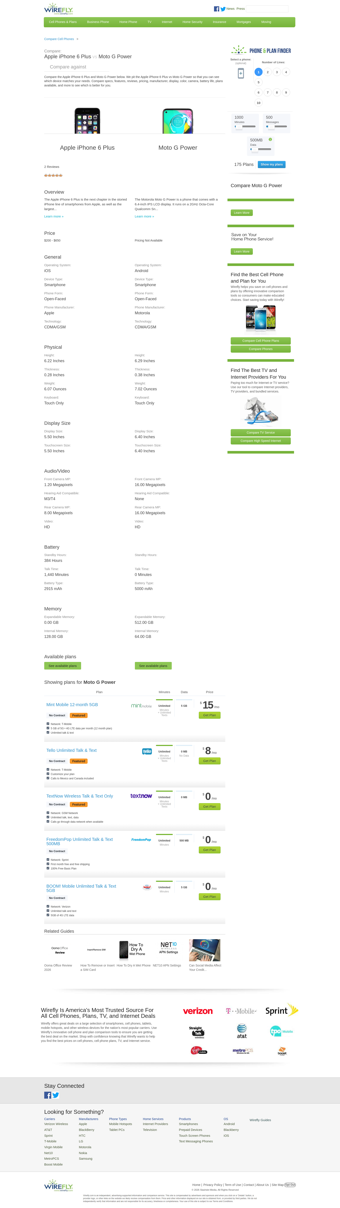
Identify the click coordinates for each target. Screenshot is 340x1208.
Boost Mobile (52, 1160)
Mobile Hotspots (116, 1123)
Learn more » (54, 216)
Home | (197, 1180)
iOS (213, 1134)
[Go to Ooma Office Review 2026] (59, 950)
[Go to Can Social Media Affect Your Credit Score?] (204, 950)
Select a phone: (240, 61)
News (230, 8)
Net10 (48, 1149)
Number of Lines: (273, 62)
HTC (79, 1134)
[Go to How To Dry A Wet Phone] (132, 950)
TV (150, 22)
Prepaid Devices (180, 1129)
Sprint (48, 1134)
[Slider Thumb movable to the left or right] (239, 103)
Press (241, 8)
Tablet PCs (113, 1129)
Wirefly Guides (245, 1119)
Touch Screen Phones (184, 1134)
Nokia (79, 1149)
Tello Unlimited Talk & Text (71, 750)
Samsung (82, 1155)
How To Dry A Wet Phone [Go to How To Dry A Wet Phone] (134, 965)
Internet (167, 22)
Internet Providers (148, 1123)
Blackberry (217, 1129)
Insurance (219, 22)
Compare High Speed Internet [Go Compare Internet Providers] (261, 416)
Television (143, 1129)
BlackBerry (83, 1129)
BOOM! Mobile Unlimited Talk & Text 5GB (81, 888)
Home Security (193, 22)
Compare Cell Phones (59, 39)
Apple (79, 1123)
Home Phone (128, 22)
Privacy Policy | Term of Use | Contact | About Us (236, 1180)
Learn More (242, 188)
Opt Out (290, 1180)
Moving (266, 22)
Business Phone (98, 22)
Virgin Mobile (52, 1144)
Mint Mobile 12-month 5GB (72, 704)
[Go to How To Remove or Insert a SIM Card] (96, 950)
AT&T (47, 1129)
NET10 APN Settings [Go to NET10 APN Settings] (167, 965)
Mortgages (244, 22)
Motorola (81, 1144)
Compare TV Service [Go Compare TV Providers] (261, 408)
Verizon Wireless (54, 1123)
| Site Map (277, 1180)
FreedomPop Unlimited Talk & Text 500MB (79, 841)
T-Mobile (49, 1139)
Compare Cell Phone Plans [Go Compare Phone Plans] (260, 316)
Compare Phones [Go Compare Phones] (261, 324)
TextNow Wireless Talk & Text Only (79, 796)
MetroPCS (50, 1155)
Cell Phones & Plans (63, 22)
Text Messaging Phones (185, 1139)
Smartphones (178, 1123)
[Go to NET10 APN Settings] (168, 950)
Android (216, 1123)
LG (78, 1139)
